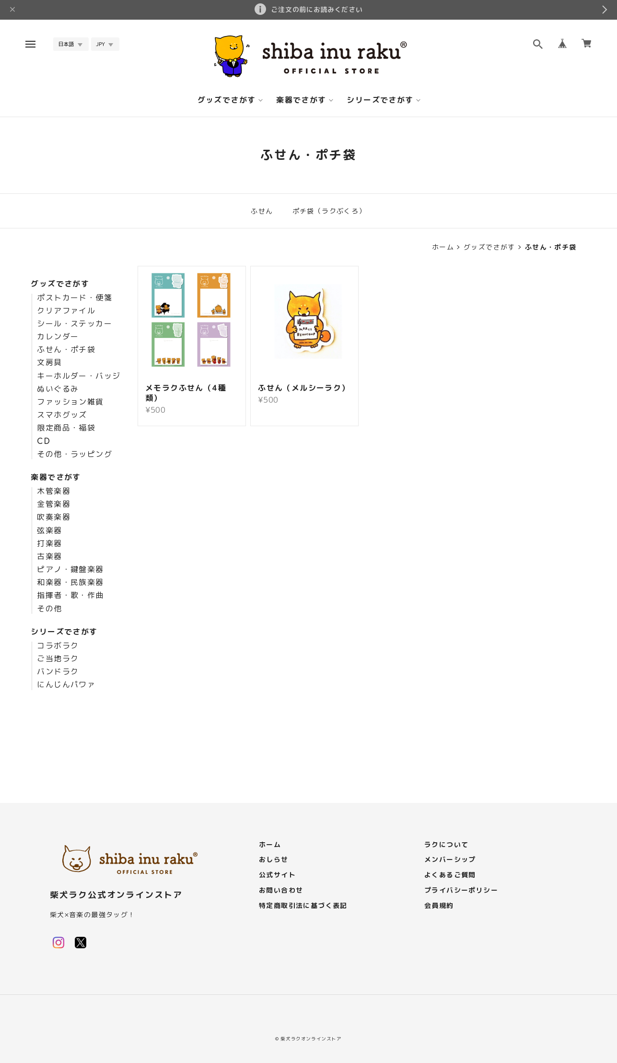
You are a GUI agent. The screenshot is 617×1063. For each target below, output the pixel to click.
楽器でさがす (301, 100)
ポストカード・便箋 (74, 298)
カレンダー (58, 337)
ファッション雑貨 (70, 402)
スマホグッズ (62, 415)
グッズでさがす (227, 100)
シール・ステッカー (74, 324)
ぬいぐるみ (58, 389)
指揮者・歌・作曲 (70, 595)
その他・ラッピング (74, 454)
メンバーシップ (450, 859)
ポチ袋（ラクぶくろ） (329, 210)
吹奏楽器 (53, 517)
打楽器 (49, 543)
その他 (49, 609)
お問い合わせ (281, 890)
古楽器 (49, 556)
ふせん (262, 210)
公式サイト (277, 875)
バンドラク (58, 672)
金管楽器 (53, 504)
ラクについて (446, 844)
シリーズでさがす (380, 100)
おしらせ (274, 859)
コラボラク (58, 646)
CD (43, 441)
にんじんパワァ (66, 685)
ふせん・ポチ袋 (66, 350)
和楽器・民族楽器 (70, 582)
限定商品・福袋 (66, 428)
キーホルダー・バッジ (78, 376)
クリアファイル (66, 311)
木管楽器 (53, 491)
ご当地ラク (58, 659)
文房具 (49, 362)
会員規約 (439, 905)
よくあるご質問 (450, 875)
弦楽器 (49, 530)
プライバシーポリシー (461, 890)
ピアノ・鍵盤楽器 (70, 569)
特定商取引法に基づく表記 (303, 905)
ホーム (443, 247)
